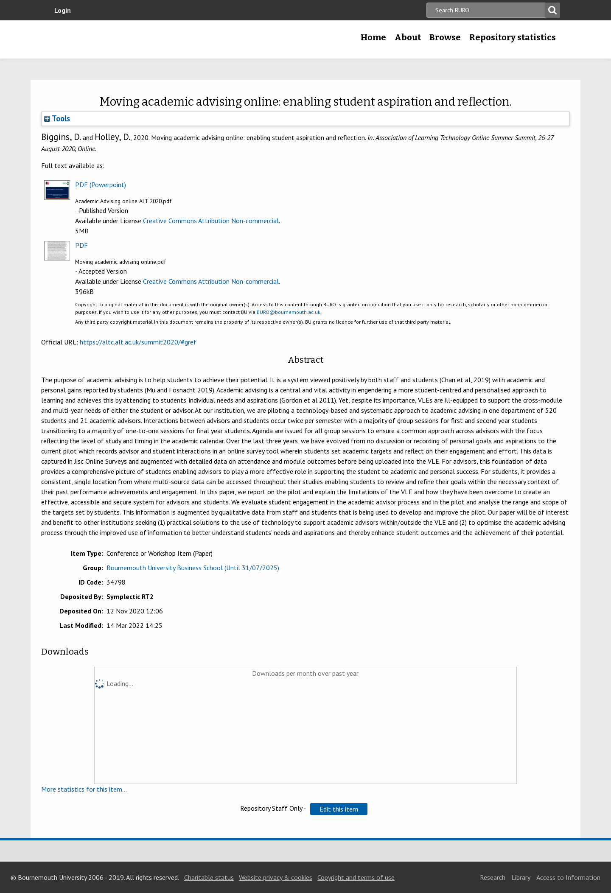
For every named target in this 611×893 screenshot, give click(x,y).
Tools (57, 118)
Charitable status (209, 877)
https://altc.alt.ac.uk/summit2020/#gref (138, 342)
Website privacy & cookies (275, 877)
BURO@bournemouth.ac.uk (288, 312)
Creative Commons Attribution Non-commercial (211, 220)
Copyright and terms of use (356, 877)
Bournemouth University (110, 39)
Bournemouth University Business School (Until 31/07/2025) (193, 567)
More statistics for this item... (84, 789)
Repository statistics (512, 37)
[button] (338, 809)
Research (492, 877)
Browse (445, 37)
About (408, 37)
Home (373, 37)
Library (520, 877)
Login (62, 10)
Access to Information (568, 877)
